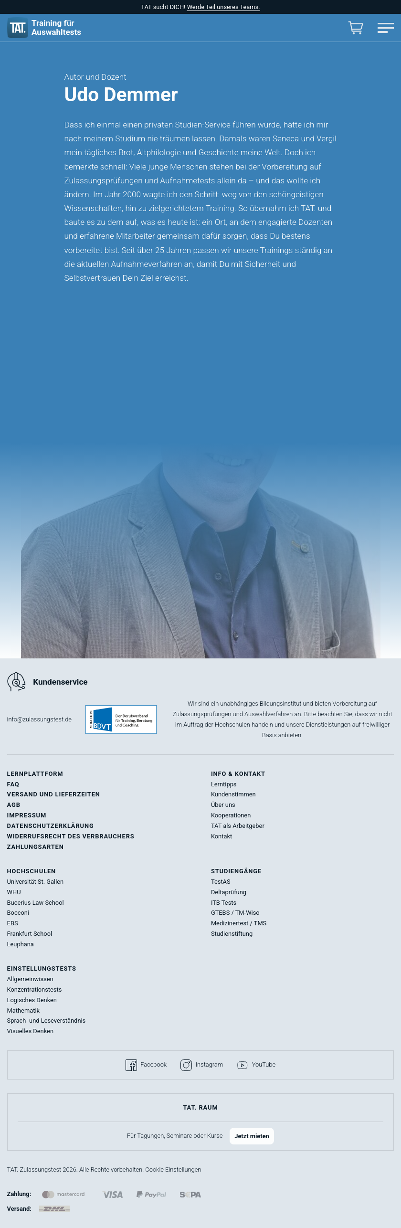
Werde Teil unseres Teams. (223, 7)
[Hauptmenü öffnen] (386, 28)
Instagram (201, 1065)
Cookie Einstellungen (173, 1169)
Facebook (146, 1065)
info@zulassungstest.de (39, 719)
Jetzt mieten (251, 1136)
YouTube (256, 1065)
